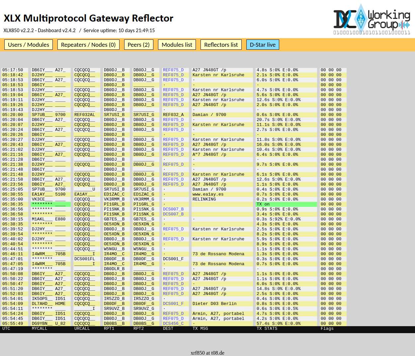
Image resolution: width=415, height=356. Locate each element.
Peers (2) (139, 44)
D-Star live (263, 44)
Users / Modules (28, 44)
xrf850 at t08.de (207, 353)
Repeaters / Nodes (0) (88, 44)
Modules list (177, 44)
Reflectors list (221, 44)
